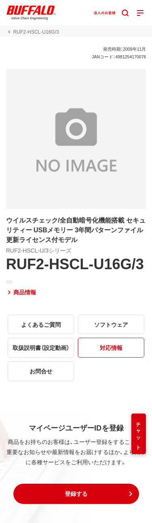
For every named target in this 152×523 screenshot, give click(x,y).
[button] (76, 494)
